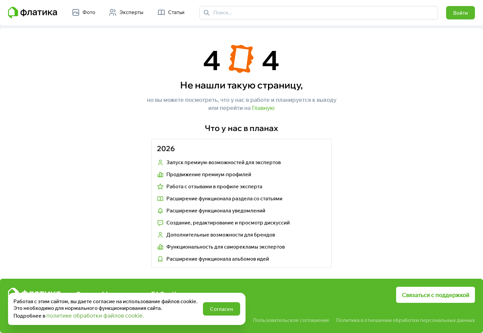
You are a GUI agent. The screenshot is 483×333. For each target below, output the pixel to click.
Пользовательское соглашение (291, 320)
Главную (263, 107)
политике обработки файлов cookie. (95, 315)
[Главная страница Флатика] (32, 12)
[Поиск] (207, 13)
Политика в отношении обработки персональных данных (405, 320)
